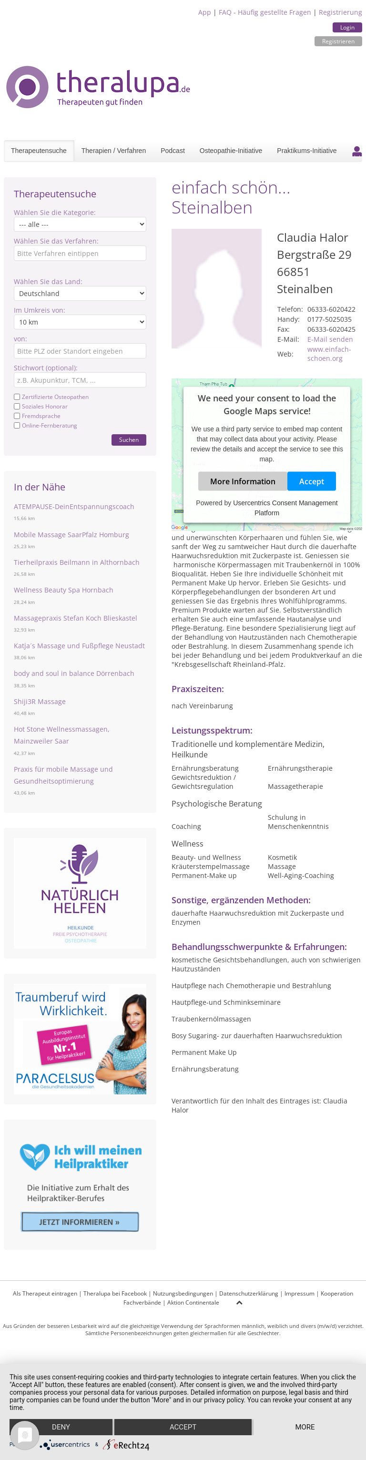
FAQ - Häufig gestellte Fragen (265, 12)
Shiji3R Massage (40, 701)
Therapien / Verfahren (113, 150)
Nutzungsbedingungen (183, 1293)
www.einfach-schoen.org (329, 354)
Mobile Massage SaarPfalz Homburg (71, 534)
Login (347, 27)
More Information (242, 481)
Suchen (129, 440)
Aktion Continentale (193, 1302)
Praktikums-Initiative (306, 150)
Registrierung (340, 12)
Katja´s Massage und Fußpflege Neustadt (79, 645)
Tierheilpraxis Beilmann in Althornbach (77, 562)
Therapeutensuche (39, 150)
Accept (311, 481)
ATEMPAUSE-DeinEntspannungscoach (74, 506)
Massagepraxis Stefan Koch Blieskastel (75, 618)
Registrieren (338, 41)
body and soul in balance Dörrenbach (74, 673)
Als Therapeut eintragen (45, 1293)
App (204, 12)
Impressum (300, 1293)
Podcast (173, 150)
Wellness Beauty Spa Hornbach (63, 589)
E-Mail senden (330, 339)
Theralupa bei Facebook (115, 1293)
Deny (61, 1427)
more (305, 1427)
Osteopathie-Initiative (231, 150)
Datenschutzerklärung (248, 1293)
